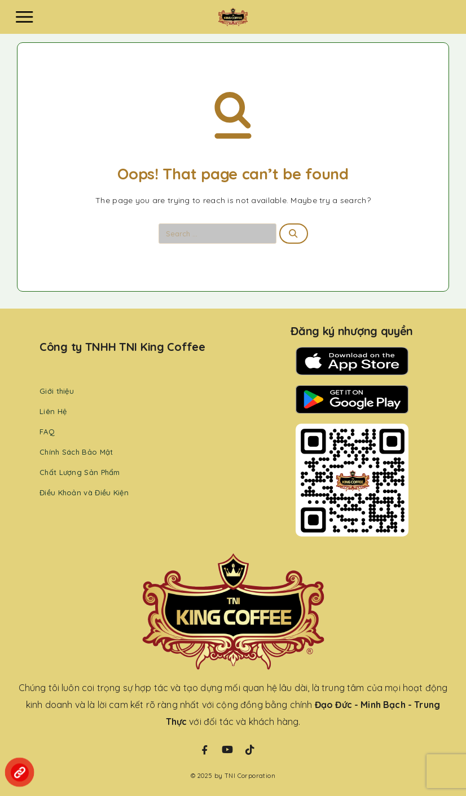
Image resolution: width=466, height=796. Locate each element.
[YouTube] (227, 749)
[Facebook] (205, 749)
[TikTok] (250, 749)
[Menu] (24, 17)
